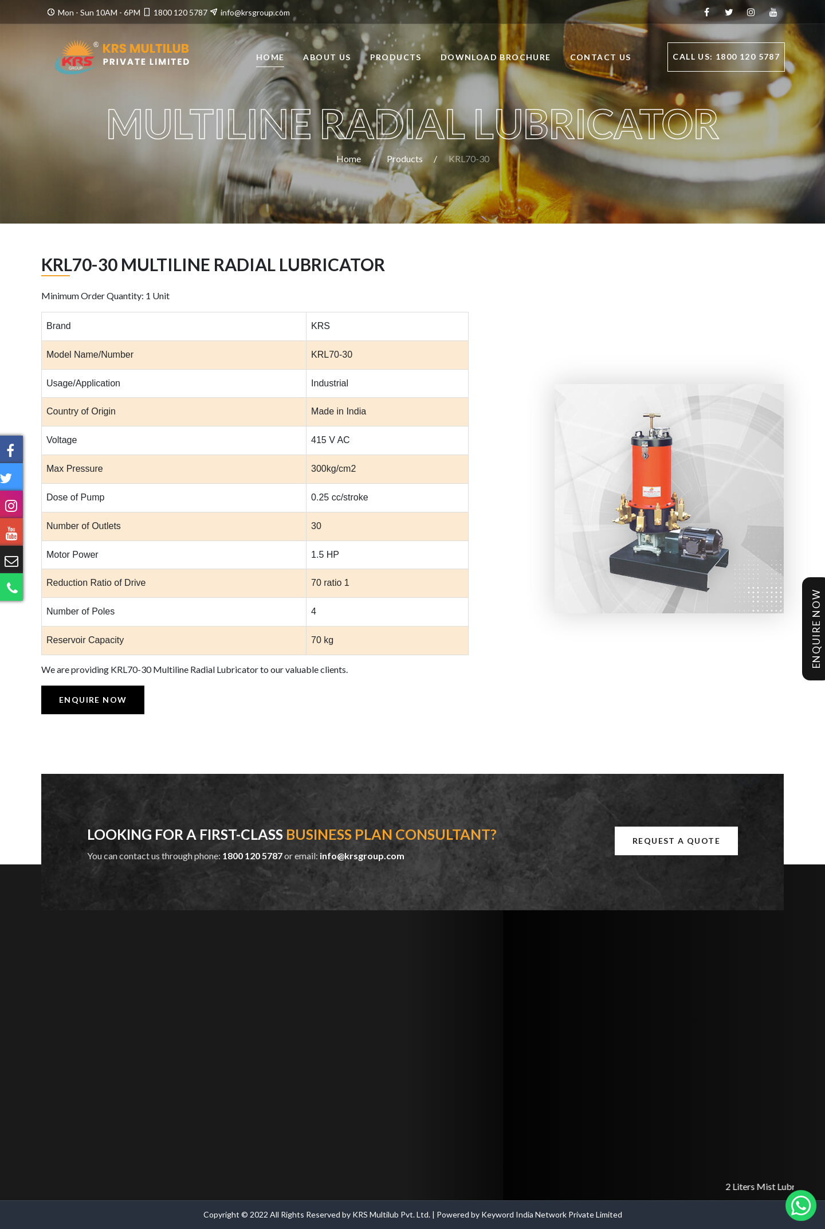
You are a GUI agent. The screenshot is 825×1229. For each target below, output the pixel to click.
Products (396, 58)
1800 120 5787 (180, 12)
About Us (327, 58)
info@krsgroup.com (255, 12)
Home (270, 58)
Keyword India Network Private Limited (551, 1214)
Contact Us (600, 58)
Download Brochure (496, 58)
